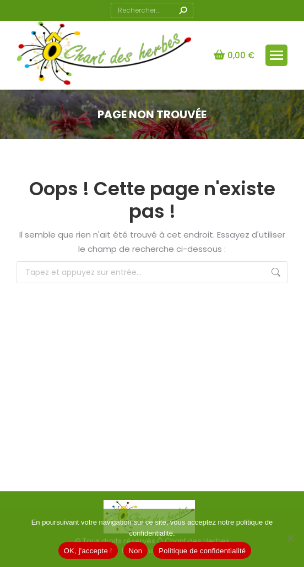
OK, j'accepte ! (88, 551)
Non (136, 551)
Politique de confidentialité (202, 551)
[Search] (152, 10)
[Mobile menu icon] (276, 55)
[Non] (290, 537)
